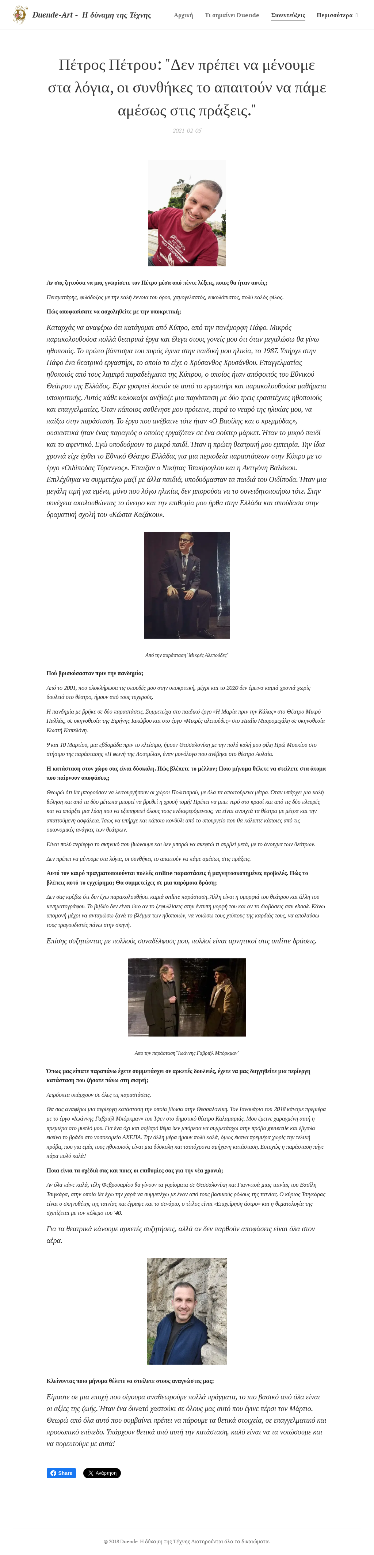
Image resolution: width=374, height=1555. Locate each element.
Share (61, 1473)
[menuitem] (228, 15)
